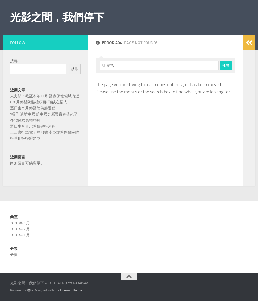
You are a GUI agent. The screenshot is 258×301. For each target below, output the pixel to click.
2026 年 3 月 (20, 223)
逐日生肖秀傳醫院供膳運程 (32, 108)
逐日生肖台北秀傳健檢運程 (32, 126)
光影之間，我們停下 (57, 17)
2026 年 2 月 (20, 229)
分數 (14, 254)
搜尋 (14, 61)
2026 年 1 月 (20, 235)
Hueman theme (71, 290)
